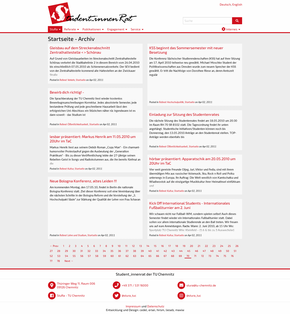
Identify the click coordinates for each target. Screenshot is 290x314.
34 (104, 250)
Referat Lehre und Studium (73, 235)
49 (219, 250)
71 (195, 255)
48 (212, 250)
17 (169, 245)
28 (58, 250)
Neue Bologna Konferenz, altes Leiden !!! (83, 181)
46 (196, 250)
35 (111, 250)
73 (209, 255)
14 (147, 245)
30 (74, 250)
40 (150, 250)
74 (217, 255)
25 (229, 245)
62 (127, 255)
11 (126, 245)
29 (66, 250)
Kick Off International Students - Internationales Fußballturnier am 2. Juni (189, 205)
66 (157, 255)
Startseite (81, 79)
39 (142, 250)
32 (88, 250)
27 (51, 250)
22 (206, 245)
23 (214, 245)
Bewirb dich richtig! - (67, 92)
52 (51, 255)
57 (89, 255)
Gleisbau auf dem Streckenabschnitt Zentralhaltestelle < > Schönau (80, 49)
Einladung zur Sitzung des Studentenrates (184, 114)
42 (165, 250)
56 (81, 255)
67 (165, 255)
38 (134, 250)
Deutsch (225, 4)
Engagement (115, 29)
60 (112, 255)
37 (127, 250)
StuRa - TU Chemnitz (71, 295)
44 (181, 250)
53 (58, 255)
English (237, 4)
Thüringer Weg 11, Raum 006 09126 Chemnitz (76, 285)
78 (58, 260)
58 (96, 255)
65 (150, 255)
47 (204, 250)
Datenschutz (155, 306)
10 (119, 245)
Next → (69, 260)
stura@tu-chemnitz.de (201, 285)
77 (51, 260)
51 (235, 250)
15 (155, 245)
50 (227, 250)
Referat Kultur (67, 168)
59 (104, 255)
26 (236, 245)
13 (140, 245)
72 (202, 255)
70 (187, 255)
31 (81, 250)
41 (157, 250)
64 (142, 255)
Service (136, 29)
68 (172, 255)
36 (119, 250)
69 (180, 255)
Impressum (133, 306)
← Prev (54, 245)
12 (133, 245)
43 (173, 250)
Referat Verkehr (67, 79)
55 (74, 255)
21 (199, 245)
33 (96, 250)
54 (66, 255)
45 (188, 250)
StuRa (54, 29)
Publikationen (91, 29)
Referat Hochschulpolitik (171, 102)
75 (224, 255)
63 (134, 255)
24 (221, 245)
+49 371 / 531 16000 (135, 285)
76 (232, 255)
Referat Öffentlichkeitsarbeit (74, 124)
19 (184, 245)
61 (119, 255)
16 (162, 245)
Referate (70, 29)
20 (191, 245)
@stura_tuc (129, 295)
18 (176, 245)
